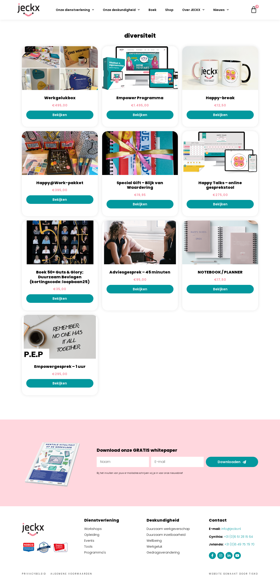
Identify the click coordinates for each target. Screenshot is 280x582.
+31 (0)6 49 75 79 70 (239, 544)
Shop (169, 10)
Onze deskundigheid (121, 10)
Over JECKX (193, 10)
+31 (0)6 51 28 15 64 (238, 536)
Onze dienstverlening (75, 10)
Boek (152, 10)
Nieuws (221, 10)
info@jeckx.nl (231, 529)
